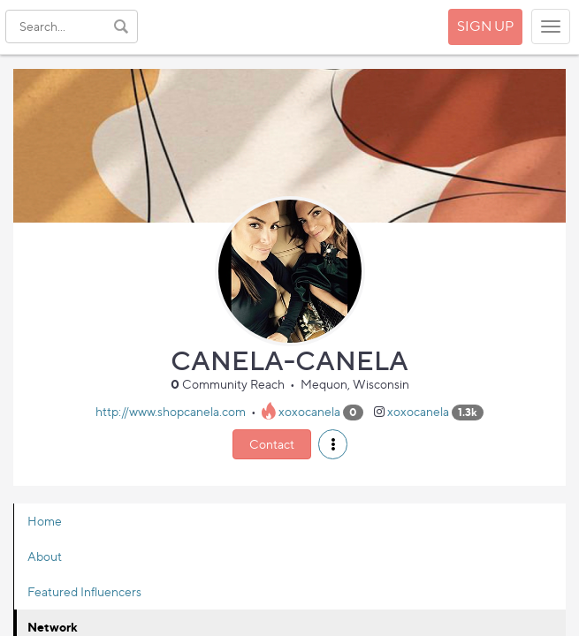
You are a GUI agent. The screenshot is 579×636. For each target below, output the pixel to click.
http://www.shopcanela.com (170, 411)
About (44, 556)
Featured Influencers (84, 591)
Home (44, 520)
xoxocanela (309, 411)
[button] (332, 444)
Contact (271, 443)
